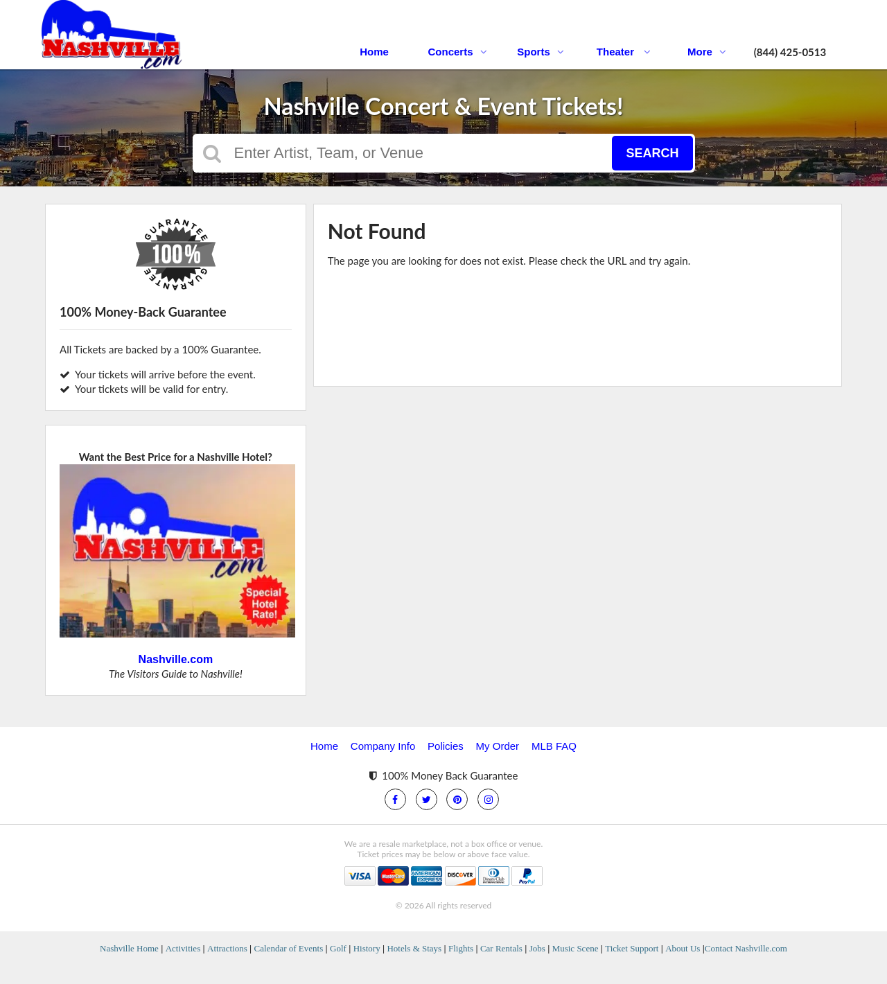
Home (374, 52)
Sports (540, 52)
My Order (498, 746)
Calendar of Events (289, 948)
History (366, 948)
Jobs (537, 948)
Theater (624, 52)
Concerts (457, 52)
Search (652, 153)
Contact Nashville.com (746, 948)
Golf (338, 948)
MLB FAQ (554, 746)
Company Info (383, 746)
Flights (460, 948)
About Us (682, 948)
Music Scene (575, 948)
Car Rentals (501, 948)
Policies (446, 746)
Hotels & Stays (414, 948)
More (706, 52)
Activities (183, 948)
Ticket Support (631, 948)
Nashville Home (129, 948)
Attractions (227, 948)
